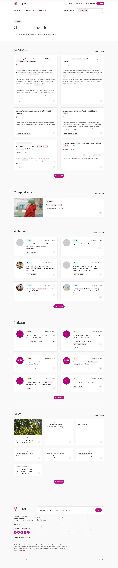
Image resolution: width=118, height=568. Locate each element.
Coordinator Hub (65, 543)
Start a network (64, 540)
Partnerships (87, 540)
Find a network (64, 531)
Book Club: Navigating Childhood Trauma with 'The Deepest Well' (40, 341)
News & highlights (88, 534)
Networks (63, 528)
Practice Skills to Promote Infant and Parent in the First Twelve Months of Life (40, 274)
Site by (101, 565)
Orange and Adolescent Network (34, 116)
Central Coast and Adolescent (80, 116)
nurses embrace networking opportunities (85, 461)
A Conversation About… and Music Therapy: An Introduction (39, 388)
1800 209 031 (17, 529)
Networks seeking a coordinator (68, 537)
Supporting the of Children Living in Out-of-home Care (40, 295)
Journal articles (40, 537)
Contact (92, 3)
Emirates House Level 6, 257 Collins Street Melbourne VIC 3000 (21, 521)
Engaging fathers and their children (85, 249)
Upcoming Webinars (42, 531)
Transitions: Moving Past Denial (84, 387)
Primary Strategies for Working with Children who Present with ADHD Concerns (86, 296)
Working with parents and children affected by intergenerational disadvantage (38, 251)
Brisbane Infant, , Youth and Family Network (82, 149)
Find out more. (21, 555)
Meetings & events (65, 534)
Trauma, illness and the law (25, 460)
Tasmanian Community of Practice (81, 60)
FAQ (87, 3)
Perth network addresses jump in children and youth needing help (56, 461)
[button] (18, 10)
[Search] (101, 10)
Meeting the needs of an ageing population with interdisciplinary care (24, 476)
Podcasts (39, 534)
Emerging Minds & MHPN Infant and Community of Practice (33, 60)
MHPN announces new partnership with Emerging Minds (56, 432)
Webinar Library (41, 528)
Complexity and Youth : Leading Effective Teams (86, 368)
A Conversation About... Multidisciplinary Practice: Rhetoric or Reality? (87, 341)
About (70, 3)
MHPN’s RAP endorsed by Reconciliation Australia (24, 447)
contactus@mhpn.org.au (21, 533)
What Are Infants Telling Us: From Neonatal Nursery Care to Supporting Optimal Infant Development (85, 274)
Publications (79, 3)
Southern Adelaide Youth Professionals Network (32, 152)
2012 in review (83, 430)
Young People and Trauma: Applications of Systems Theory (40, 368)
